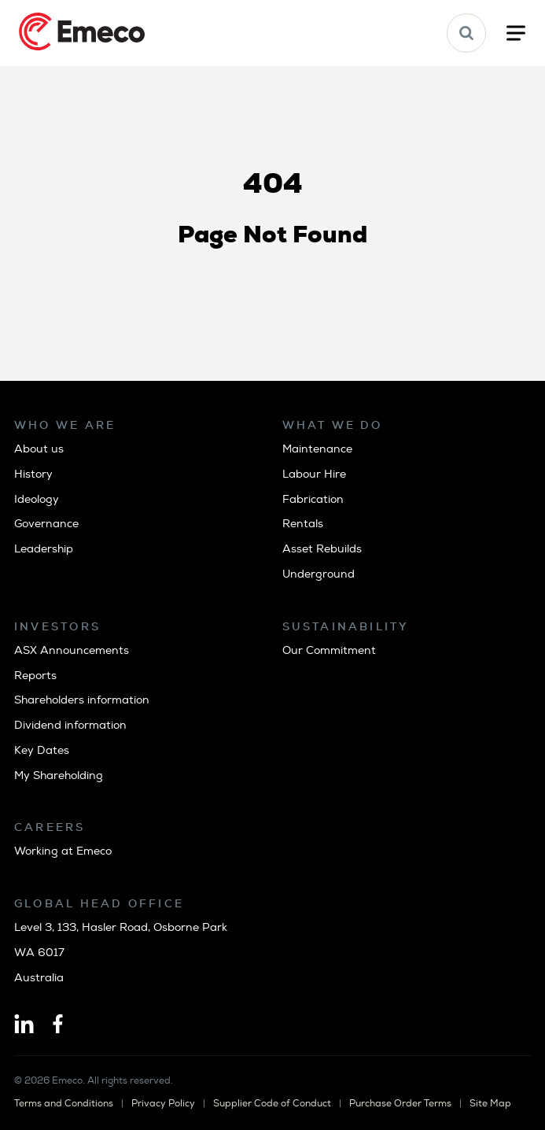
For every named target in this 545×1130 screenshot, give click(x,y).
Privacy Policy (163, 1104)
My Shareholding (58, 775)
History (33, 474)
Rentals (302, 523)
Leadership (43, 549)
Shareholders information (81, 700)
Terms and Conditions (63, 1104)
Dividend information (70, 725)
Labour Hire (314, 474)
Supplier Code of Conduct (272, 1104)
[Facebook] (58, 1025)
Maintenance (317, 449)
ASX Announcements (71, 650)
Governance (46, 523)
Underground (318, 574)
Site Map (490, 1104)
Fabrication (313, 499)
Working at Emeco (63, 851)
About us (39, 449)
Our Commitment (329, 650)
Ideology (36, 499)
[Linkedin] (24, 1025)
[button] (466, 33)
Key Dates (41, 750)
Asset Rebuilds (322, 549)
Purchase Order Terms (400, 1104)
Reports (35, 675)
